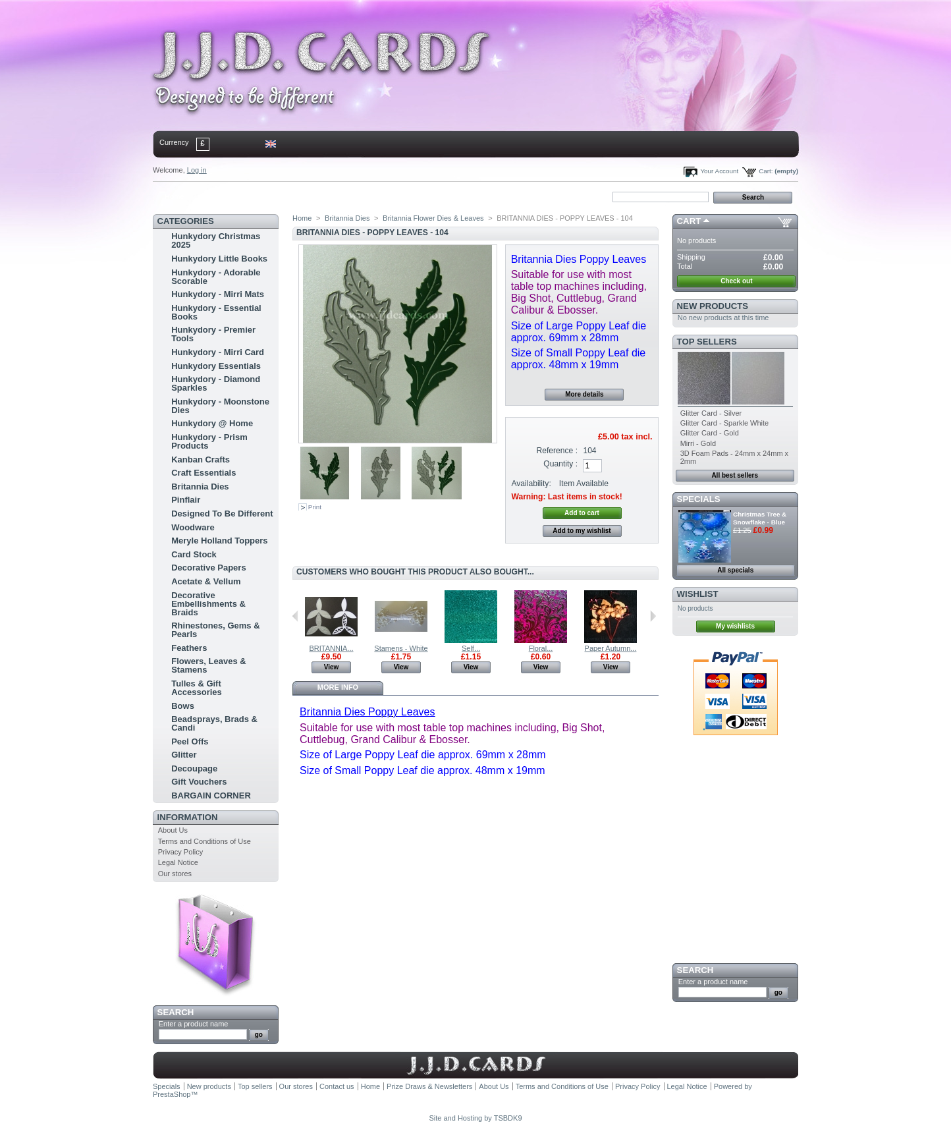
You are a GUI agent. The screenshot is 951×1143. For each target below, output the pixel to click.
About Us (173, 830)
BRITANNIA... (331, 648)
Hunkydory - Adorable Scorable (215, 276)
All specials (735, 570)
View (331, 667)
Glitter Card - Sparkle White (724, 423)
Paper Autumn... (611, 648)
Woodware (193, 527)
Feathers (189, 648)
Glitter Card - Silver (711, 413)
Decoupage (194, 768)
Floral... (541, 648)
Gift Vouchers (199, 782)
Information (187, 817)
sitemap (261, 196)
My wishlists (735, 626)
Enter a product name (194, 1024)
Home (174, 196)
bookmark (304, 196)
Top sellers (707, 342)
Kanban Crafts (200, 459)
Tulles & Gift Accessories (196, 688)
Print (314, 507)
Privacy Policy (180, 852)
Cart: (766, 171)
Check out (736, 281)
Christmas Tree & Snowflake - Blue (759, 518)
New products (712, 306)
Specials (698, 499)
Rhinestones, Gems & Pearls (215, 630)
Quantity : (560, 463)
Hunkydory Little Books (219, 259)
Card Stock (194, 554)
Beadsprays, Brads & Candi (214, 723)
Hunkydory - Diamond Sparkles (215, 383)
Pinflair (185, 500)
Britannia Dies (200, 486)
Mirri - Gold (698, 443)
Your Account (719, 171)
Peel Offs (189, 741)
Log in (197, 170)
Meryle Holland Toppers (219, 540)
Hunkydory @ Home (212, 423)
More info (337, 687)
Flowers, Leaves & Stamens (208, 665)
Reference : (557, 450)
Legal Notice (178, 862)
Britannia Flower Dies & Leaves (433, 218)
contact (218, 196)
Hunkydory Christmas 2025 (215, 240)
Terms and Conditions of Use (204, 841)
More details (584, 394)
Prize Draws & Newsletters (429, 1086)
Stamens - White (400, 648)
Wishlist (698, 594)
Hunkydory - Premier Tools (213, 334)
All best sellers (734, 475)
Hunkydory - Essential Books (216, 312)
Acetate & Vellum (206, 581)
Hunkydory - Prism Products (209, 441)
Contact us (336, 1086)
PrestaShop (171, 1094)
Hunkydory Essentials (216, 366)
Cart (689, 221)
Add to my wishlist (582, 530)
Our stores (175, 874)
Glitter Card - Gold (709, 433)
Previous (295, 616)
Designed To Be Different (222, 513)
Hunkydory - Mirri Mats (217, 294)
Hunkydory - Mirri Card (217, 352)
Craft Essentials (203, 473)
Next (653, 616)
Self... (471, 648)
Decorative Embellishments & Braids (208, 603)
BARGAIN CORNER (211, 795)
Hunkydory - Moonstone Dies (220, 406)
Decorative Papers (208, 567)
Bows (182, 706)
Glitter (183, 755)
